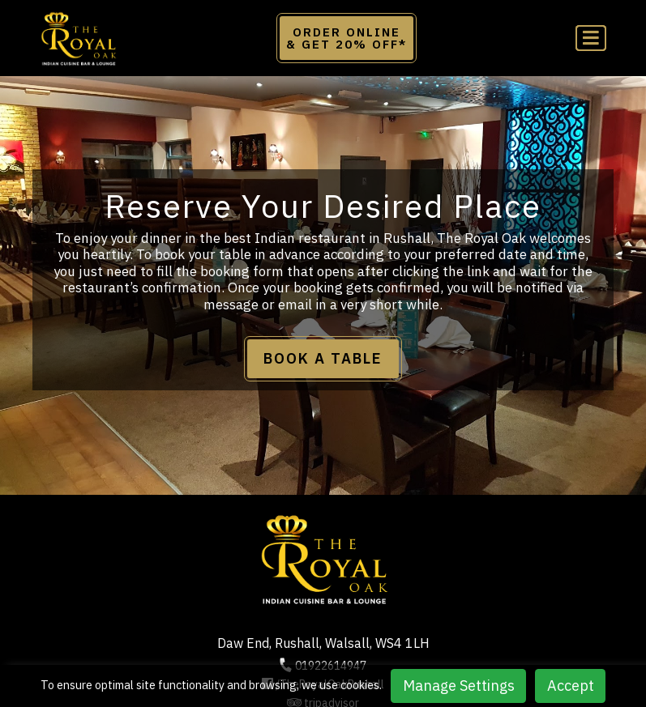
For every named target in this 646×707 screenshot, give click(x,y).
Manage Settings (459, 685)
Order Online (346, 38)
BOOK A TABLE (323, 358)
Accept (570, 685)
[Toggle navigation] (590, 38)
